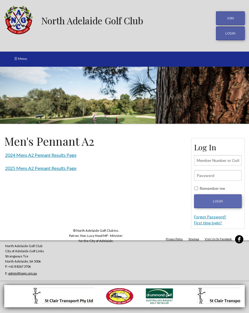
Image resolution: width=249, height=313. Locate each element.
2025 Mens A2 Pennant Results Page (40, 168)
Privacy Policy (174, 239)
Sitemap (193, 239)
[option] (124, 95)
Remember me (212, 188)
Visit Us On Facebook (224, 239)
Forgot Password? (210, 216)
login (230, 33)
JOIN (230, 18)
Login (218, 201)
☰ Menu (20, 58)
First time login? (208, 222)
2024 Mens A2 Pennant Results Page (40, 155)
